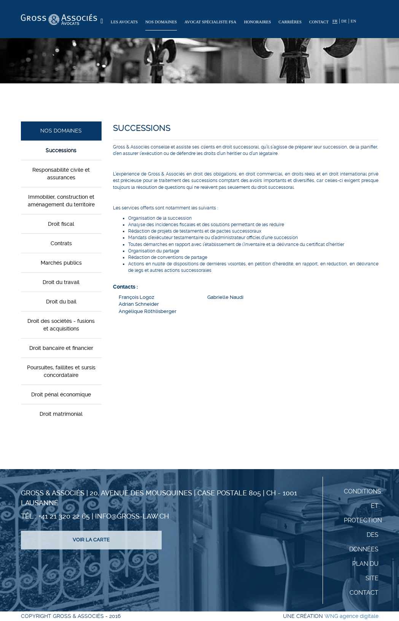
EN (353, 21)
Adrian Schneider (139, 304)
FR (334, 21)
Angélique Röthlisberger (147, 311)
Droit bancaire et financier (61, 348)
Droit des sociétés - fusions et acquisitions (61, 325)
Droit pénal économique (61, 394)
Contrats (61, 243)
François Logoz (136, 297)
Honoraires (257, 21)
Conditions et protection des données (363, 520)
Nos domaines (161, 21)
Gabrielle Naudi (225, 297)
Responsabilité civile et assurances (61, 173)
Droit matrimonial (61, 414)
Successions (61, 150)
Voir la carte (91, 540)
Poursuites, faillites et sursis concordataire (61, 371)
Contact (319, 21)
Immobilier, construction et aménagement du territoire (61, 201)
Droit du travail (61, 282)
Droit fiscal (61, 224)
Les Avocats (124, 21)
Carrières (290, 21)
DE (344, 21)
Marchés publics (61, 263)
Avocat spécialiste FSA (210, 21)
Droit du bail (61, 302)
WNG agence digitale (351, 616)
